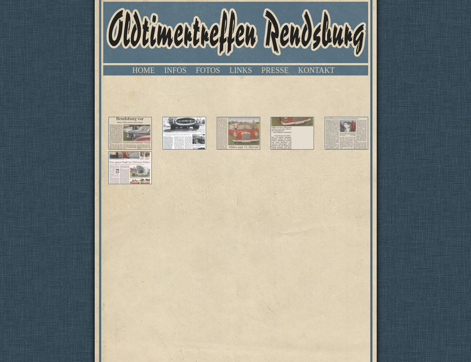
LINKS (241, 70)
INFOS (175, 70)
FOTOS (208, 70)
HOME (143, 70)
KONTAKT (316, 70)
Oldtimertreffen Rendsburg (235, 32)
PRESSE (275, 70)
